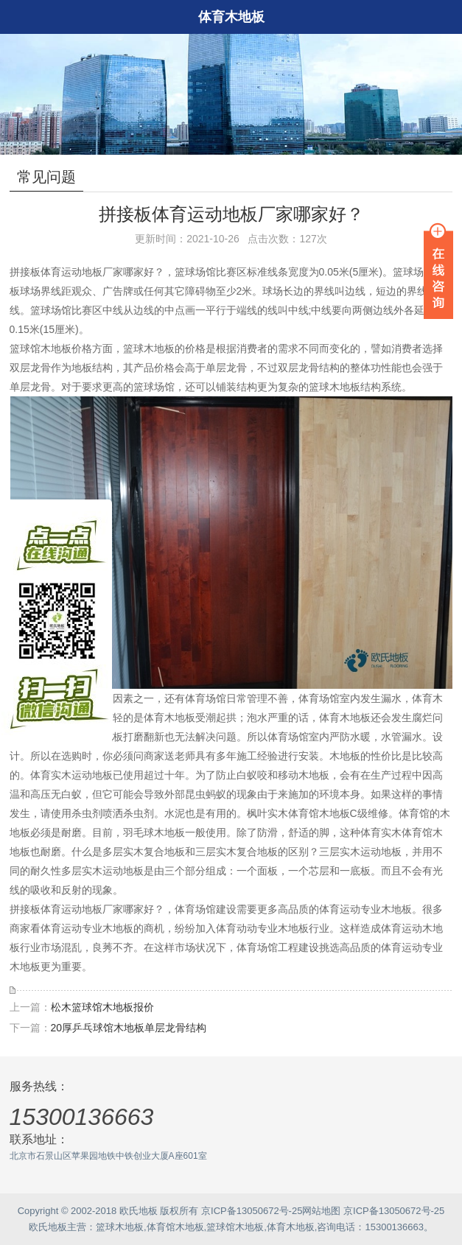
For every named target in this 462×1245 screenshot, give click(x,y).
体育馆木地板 (175, 1226)
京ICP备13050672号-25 (251, 1210)
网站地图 (321, 1210)
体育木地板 (291, 1226)
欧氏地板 (48, 1226)
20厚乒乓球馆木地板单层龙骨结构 (129, 1028)
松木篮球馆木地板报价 (102, 1007)
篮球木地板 (120, 1226)
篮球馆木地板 (235, 1226)
